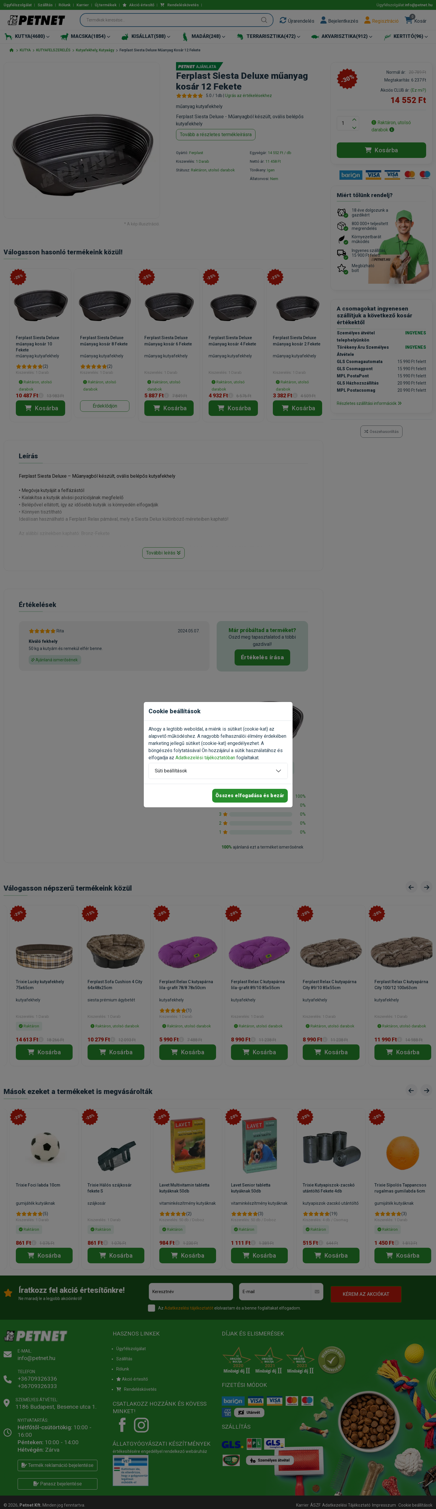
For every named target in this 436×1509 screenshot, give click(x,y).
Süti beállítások (171, 771)
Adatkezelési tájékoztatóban (205, 757)
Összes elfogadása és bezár (249, 795)
